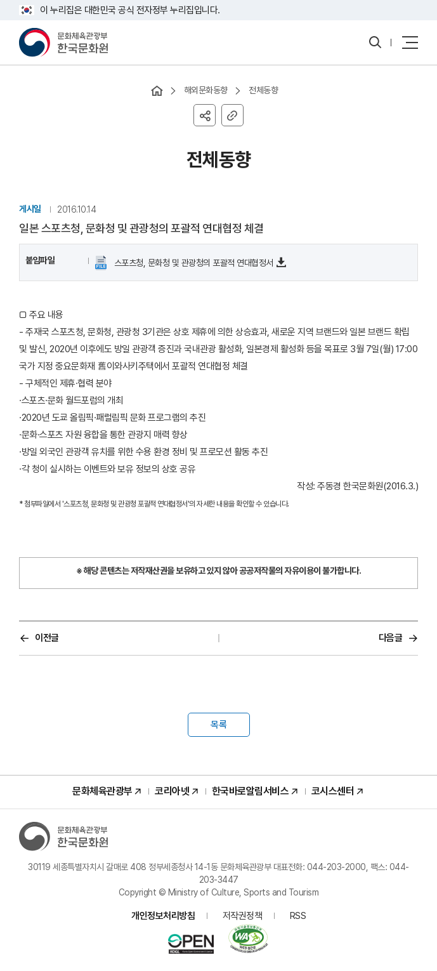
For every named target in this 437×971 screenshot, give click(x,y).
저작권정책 (243, 915)
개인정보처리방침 (163, 915)
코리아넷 (172, 791)
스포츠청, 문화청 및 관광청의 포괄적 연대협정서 (192, 263)
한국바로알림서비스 (250, 791)
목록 (219, 724)
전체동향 (263, 90)
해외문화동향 (206, 90)
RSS (298, 915)
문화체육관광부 (102, 791)
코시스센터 (333, 791)
